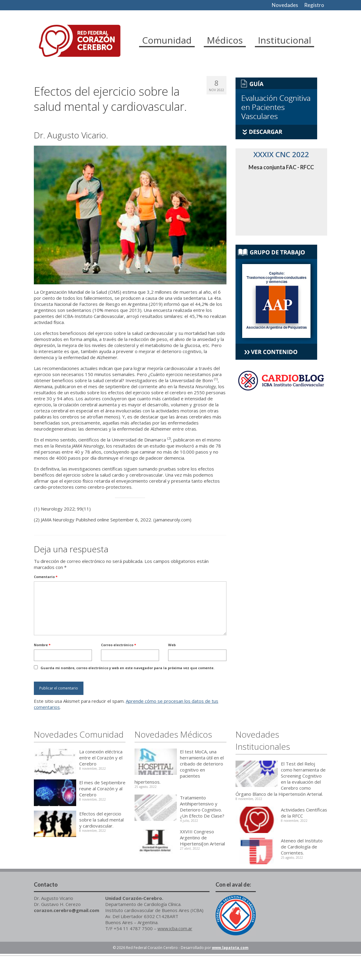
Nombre (42, 645)
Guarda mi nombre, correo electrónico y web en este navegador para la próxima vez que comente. (127, 668)
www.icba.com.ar (175, 928)
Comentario (45, 576)
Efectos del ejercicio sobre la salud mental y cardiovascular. (101, 820)
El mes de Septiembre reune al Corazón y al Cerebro (102, 788)
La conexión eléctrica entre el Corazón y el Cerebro (100, 758)
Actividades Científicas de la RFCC (304, 813)
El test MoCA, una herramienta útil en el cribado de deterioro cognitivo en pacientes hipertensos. (179, 767)
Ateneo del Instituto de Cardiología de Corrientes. (302, 847)
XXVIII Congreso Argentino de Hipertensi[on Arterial (202, 837)
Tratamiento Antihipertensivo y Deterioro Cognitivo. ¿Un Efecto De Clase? (202, 807)
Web (172, 645)
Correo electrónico (118, 645)
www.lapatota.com (230, 947)
